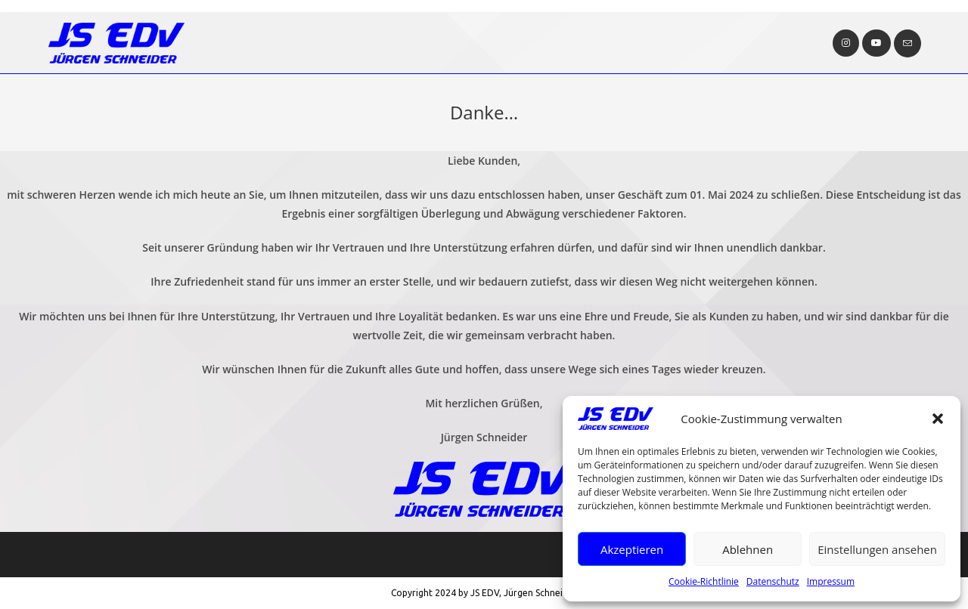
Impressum (831, 581)
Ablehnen (747, 549)
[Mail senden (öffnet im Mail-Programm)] (907, 43)
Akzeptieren (631, 549)
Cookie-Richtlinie (704, 581)
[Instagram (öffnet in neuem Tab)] (846, 43)
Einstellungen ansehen (877, 549)
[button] (937, 418)
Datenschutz (772, 581)
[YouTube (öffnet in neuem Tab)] (876, 43)
